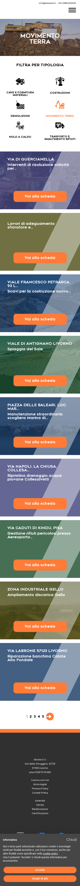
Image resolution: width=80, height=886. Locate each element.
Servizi (40, 805)
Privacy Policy (40, 788)
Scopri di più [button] (40, 878)
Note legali (40, 784)
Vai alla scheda (40, 196)
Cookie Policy (40, 792)
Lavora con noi (40, 780)
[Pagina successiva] (50, 717)
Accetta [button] (40, 869)
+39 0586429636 (67, 3)
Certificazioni (40, 813)
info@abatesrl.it (47, 3)
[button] (71, 840)
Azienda (40, 800)
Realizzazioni (40, 809)
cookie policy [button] (50, 853)
